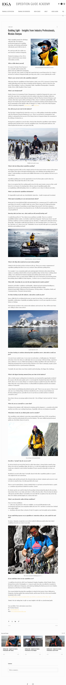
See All (63, 633)
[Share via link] (18, 621)
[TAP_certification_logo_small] (64, 4)
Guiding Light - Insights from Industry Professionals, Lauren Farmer (54, 649)
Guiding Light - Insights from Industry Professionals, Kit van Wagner (32, 649)
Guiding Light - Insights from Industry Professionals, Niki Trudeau (10, 649)
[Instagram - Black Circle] (61, 4)
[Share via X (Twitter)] (12, 621)
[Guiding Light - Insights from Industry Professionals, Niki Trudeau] (11, 641)
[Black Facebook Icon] (59, 4)
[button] (63, 15)
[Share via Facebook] (8, 621)
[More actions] (57, 27)
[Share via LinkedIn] (15, 621)
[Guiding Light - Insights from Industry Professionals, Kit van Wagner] (33, 641)
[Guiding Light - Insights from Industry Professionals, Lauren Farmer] (55, 641)
